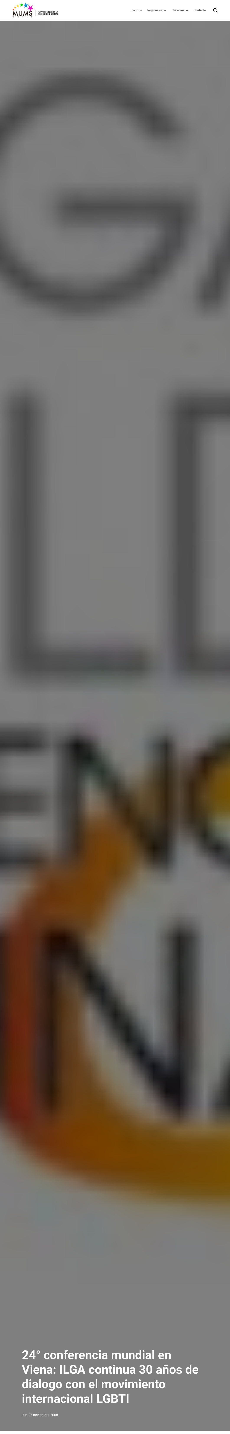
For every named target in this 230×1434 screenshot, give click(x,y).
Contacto (200, 10)
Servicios (178, 10)
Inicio (134, 10)
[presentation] (140, 10)
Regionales (155, 10)
